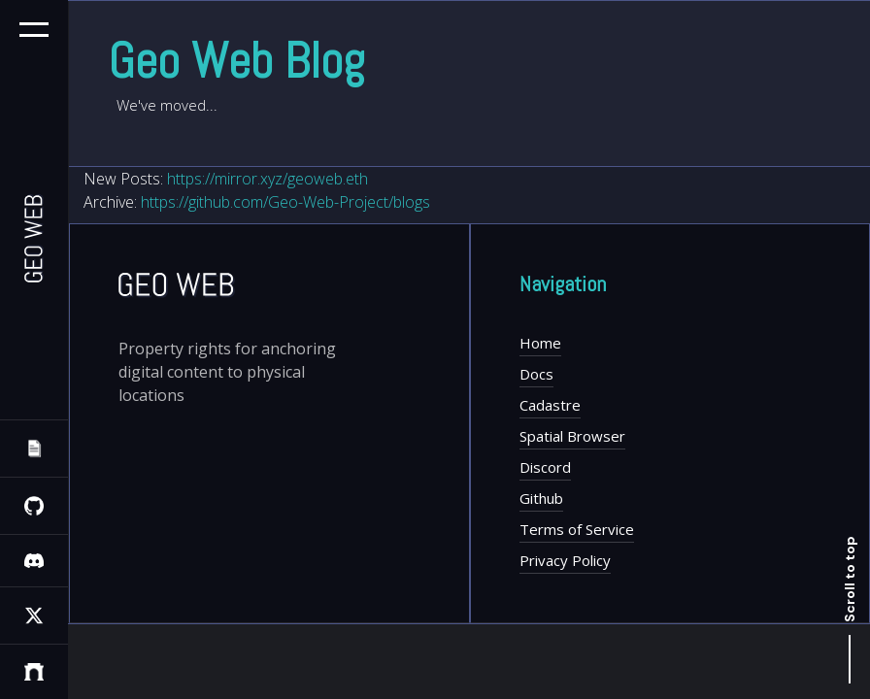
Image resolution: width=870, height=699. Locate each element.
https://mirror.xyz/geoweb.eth (267, 178)
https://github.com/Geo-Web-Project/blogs (285, 202)
